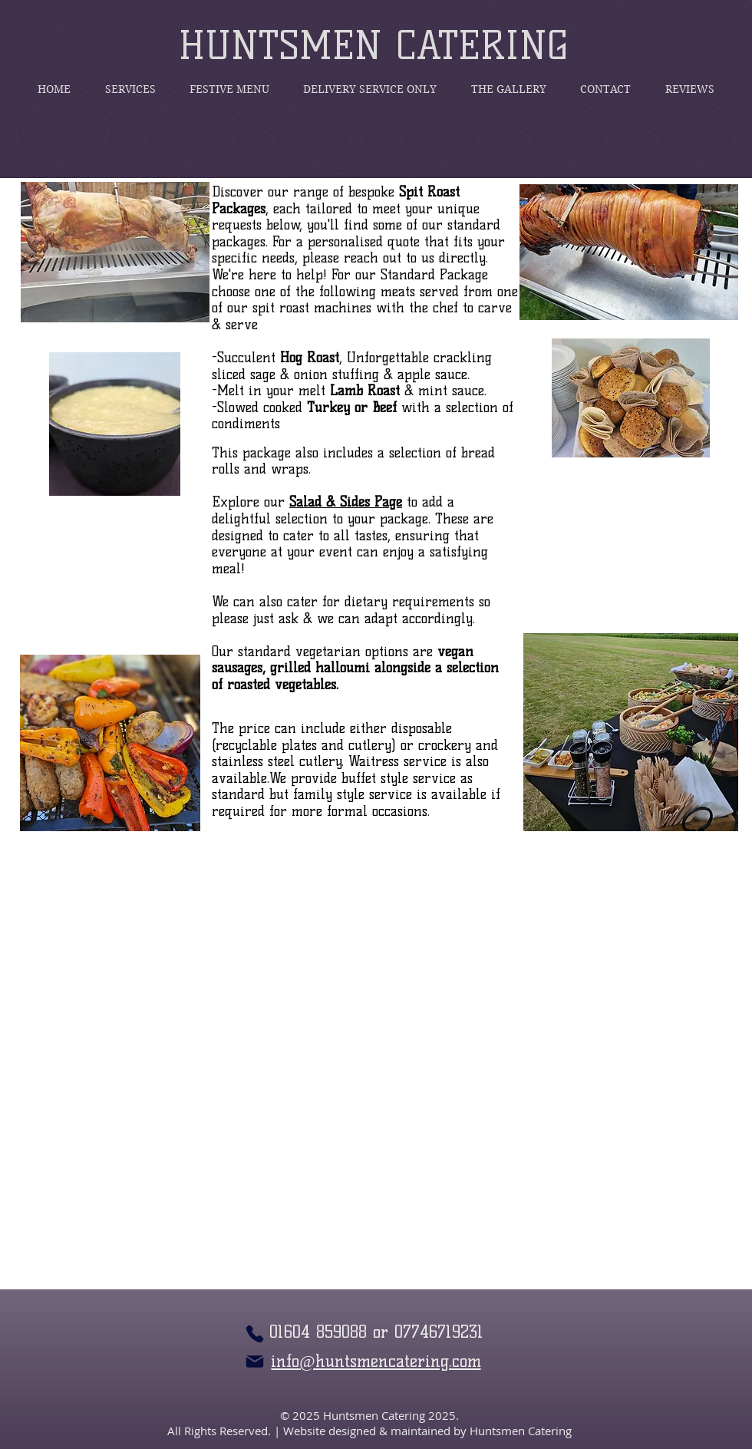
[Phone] (255, 1334)
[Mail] (255, 1361)
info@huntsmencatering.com (375, 1361)
